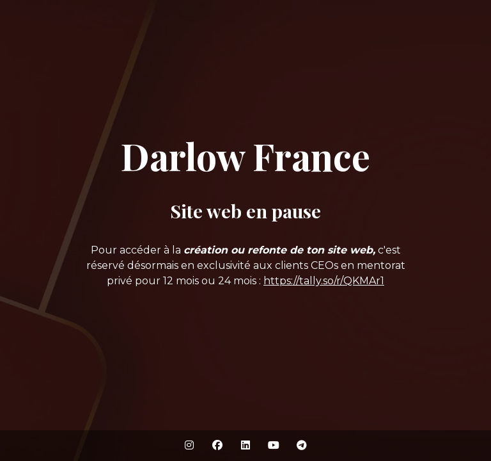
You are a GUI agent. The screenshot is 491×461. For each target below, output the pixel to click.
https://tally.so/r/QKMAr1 (323, 281)
